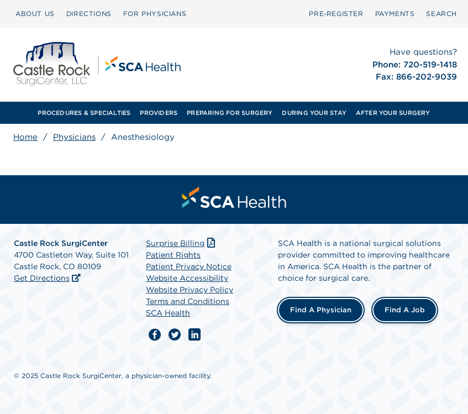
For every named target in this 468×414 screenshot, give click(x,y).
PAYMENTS (395, 13)
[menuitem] (35, 14)
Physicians (74, 137)
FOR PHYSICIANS (154, 13)
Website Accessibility (187, 278)
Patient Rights (173, 254)
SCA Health (168, 312)
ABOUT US (35, 13)
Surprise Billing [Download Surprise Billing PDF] (181, 243)
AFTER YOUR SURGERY (393, 113)
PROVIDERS (158, 113)
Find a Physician (320, 310)
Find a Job (405, 310)
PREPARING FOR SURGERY (230, 113)
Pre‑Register (336, 13)
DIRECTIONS (89, 13)
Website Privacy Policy (189, 289)
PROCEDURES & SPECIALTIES (84, 113)
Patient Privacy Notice (189, 266)
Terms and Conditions (187, 301)
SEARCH (441, 13)
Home (25, 137)
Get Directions (42, 278)
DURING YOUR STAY (314, 113)
